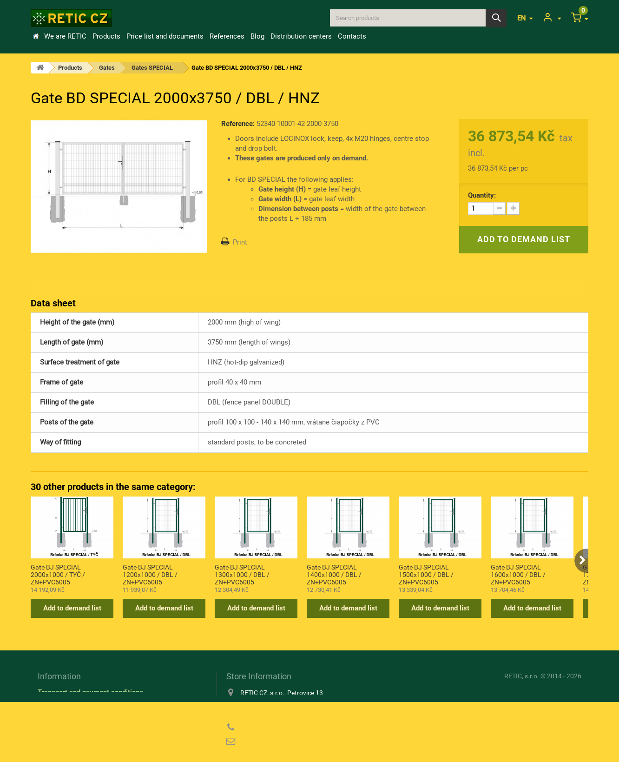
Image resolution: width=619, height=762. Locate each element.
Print (240, 242)
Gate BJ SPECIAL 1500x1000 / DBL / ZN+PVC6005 (426, 574)
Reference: (238, 123)
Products (106, 36)
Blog (257, 36)
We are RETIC (65, 36)
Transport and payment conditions (90, 692)
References (227, 36)
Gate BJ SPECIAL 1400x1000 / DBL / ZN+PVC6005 (334, 574)
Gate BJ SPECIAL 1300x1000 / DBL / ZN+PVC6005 (242, 574)
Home (35, 36)
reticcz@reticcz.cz (286, 741)
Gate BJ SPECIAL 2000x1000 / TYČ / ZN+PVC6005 (58, 574)
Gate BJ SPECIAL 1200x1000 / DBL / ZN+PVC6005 (150, 574)
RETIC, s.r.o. (521, 676)
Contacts (352, 36)
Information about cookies (78, 706)
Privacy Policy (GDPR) (73, 719)
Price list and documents (165, 36)
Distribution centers (301, 36)
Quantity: (482, 195)
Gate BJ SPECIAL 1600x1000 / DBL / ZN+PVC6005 (518, 574)
